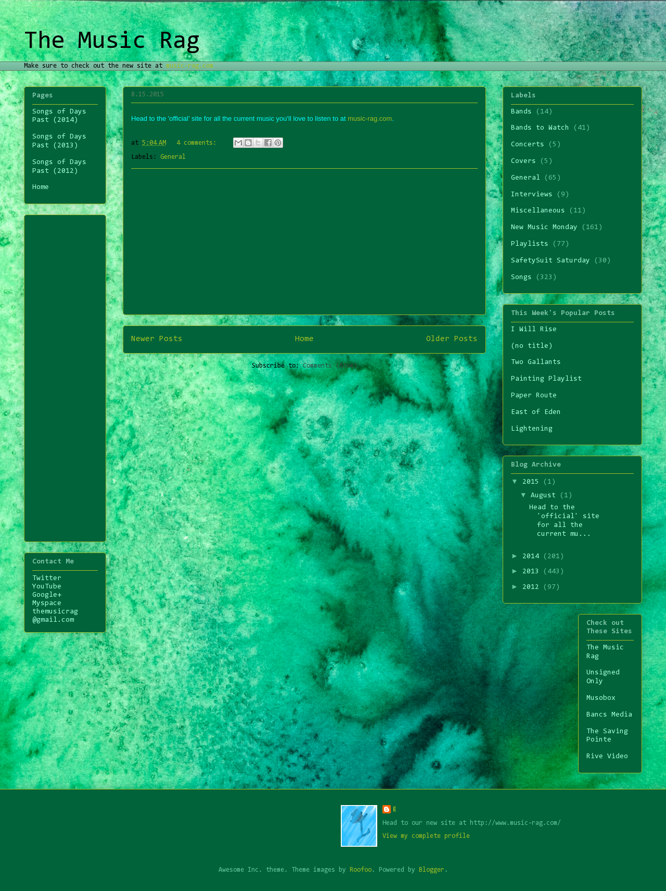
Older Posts (452, 339)
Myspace (46, 603)
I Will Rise (534, 329)
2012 (532, 587)
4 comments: (198, 143)
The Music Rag (112, 41)
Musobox (601, 698)
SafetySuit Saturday (550, 261)
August (545, 495)
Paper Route (534, 395)
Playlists (529, 244)
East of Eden (536, 412)
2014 (532, 556)
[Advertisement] (304, 242)
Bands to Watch (540, 128)
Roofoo (361, 870)
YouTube (46, 587)
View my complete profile (426, 836)
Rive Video (607, 756)
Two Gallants (536, 362)
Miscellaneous (538, 211)
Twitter (46, 578)
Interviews (532, 194)
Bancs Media (609, 715)
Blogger (431, 870)
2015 (532, 482)
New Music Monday (544, 227)
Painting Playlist (546, 379)
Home (304, 339)
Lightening (532, 429)
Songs (521, 277)
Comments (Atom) (330, 365)
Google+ (46, 595)
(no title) (532, 346)
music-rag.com (189, 65)
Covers (523, 161)
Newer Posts (157, 339)
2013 (532, 571)
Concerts (527, 144)
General (173, 157)
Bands (521, 112)
